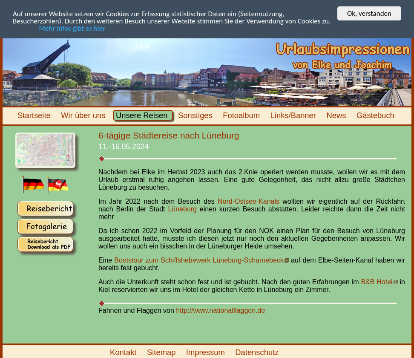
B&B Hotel (376, 282)
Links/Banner (294, 115)
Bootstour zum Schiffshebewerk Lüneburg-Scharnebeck (199, 260)
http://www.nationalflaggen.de (220, 310)
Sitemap (162, 352)
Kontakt (124, 352)
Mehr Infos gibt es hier (59, 27)
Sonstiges (196, 115)
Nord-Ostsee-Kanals (248, 201)
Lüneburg (182, 209)
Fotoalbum (242, 115)
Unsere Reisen (143, 115)
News (337, 115)
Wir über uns (84, 115)
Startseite (35, 115)
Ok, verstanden (369, 13)
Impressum (206, 352)
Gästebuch (376, 115)
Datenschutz (258, 352)
